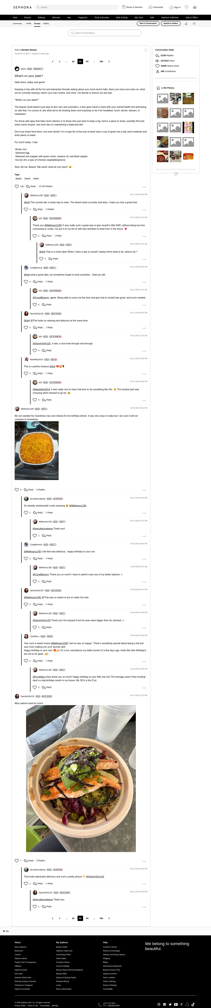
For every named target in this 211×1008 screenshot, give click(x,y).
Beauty (18, 179)
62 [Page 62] (73, 61)
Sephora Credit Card (64, 951)
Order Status (61, 958)
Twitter (170, 1004)
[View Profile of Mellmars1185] (39, 195)
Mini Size (139, 17)
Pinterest (181, 1004)
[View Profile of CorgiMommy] (39, 267)
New (15, 17)
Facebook (164, 1004)
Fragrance (82, 17)
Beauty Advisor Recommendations (69, 970)
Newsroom (19, 951)
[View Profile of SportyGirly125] (40, 313)
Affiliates (18, 966)
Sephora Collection (170, 17)
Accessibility (108, 989)
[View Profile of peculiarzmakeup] (41, 498)
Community (17, 23)
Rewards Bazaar (62, 981)
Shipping (106, 958)
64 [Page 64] (87, 61)
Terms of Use (33, 1006)
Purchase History (63, 962)
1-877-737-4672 (109, 1003)
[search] (77, 7)
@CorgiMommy (41, 297)
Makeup (41, 17)
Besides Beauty (29, 50)
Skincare (56, 17)
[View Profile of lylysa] (26, 68)
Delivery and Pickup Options (114, 955)
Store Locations (109, 978)
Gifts (152, 17)
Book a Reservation (64, 989)
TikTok (193, 1004)
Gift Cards (19, 974)
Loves (58, 985)
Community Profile (63, 955)
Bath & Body (122, 17)
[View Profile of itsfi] (43, 218)
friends (27, 179)
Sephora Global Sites (23, 978)
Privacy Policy (20, 1006)
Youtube (176, 1005)
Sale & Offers (192, 17)
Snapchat (187, 1004)
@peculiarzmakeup (43, 528)
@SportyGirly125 (42, 343)
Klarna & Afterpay (110, 985)
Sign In (177, 7)
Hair (69, 17)
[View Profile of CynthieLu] (37, 636)
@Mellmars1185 (52, 225)
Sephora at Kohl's (110, 974)
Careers (18, 955)
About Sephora (20, 947)
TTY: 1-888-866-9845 (111, 1006)
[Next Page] (109, 61)
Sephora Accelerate (22, 989)
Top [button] (7, 931)
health (36, 179)
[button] (17, 186)
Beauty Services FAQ (111, 970)
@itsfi (27, 202)
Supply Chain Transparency (25, 962)
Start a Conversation (148, 23)
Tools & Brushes (101, 17)
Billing (105, 962)
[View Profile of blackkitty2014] (39, 359)
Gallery (46, 23)
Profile (28, 23)
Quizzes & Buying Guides (66, 978)
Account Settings (62, 966)
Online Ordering (109, 981)
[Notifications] (186, 23)
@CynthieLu (39, 677)
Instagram (159, 1004)
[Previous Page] (53, 61)
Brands (27, 17)
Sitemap (55, 1006)
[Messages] (194, 23)
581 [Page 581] (101, 61)
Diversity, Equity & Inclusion (25, 981)
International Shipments (112, 966)
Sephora (22, 7)
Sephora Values (21, 958)
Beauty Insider (62, 947)
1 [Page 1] (59, 61)
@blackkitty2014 (41, 389)
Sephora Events (21, 970)
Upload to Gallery (171, 23)
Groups (37, 23)
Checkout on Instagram (24, 985)
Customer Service (110, 947)
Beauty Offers (61, 974)
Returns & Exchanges (111, 951)
